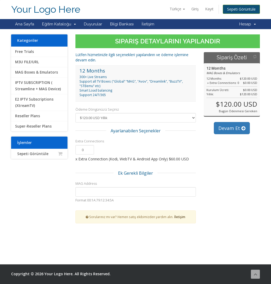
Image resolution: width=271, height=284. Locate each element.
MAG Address (86, 183)
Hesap (247, 24)
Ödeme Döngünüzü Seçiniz (97, 109)
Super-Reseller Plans (33, 126)
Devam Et (231, 128)
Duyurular (93, 24)
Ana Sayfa (24, 24)
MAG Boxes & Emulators (36, 72)
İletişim (148, 24)
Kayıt (209, 8)
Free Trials (24, 51)
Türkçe (177, 8)
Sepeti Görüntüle (241, 9)
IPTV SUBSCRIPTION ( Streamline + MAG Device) (38, 85)
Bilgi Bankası (122, 24)
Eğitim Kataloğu (59, 24)
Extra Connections (89, 141)
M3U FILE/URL (27, 62)
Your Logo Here (45, 9)
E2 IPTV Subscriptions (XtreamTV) (34, 102)
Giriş (195, 8)
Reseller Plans (27, 116)
